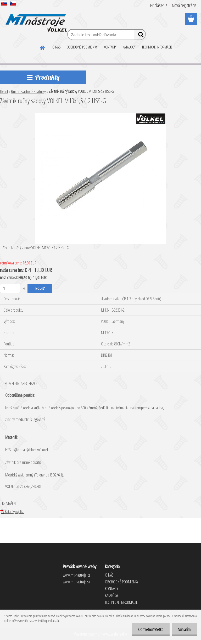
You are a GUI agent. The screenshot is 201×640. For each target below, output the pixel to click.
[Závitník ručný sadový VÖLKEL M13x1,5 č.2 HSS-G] (100, 115)
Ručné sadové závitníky (28, 91)
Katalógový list (12, 511)
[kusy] (10, 288)
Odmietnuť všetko (150, 629)
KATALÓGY (129, 47)
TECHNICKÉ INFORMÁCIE (157, 47)
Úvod (4, 91)
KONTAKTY (110, 47)
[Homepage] (42, 47)
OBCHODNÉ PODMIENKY (82, 47)
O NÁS (56, 47)
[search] (140, 36)
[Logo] (36, 19)
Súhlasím (184, 629)
